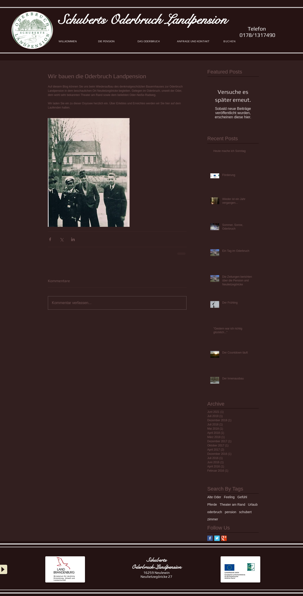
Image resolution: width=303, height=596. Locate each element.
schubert (245, 512)
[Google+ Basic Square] (224, 538)
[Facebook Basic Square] (210, 538)
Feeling (229, 497)
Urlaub (252, 504)
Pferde (212, 504)
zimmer (212, 519)
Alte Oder (214, 497)
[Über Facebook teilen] (50, 239)
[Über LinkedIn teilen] (73, 239)
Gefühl (242, 497)
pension (230, 512)
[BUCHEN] (230, 41)
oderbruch (214, 512)
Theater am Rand (232, 504)
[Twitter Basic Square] (217, 538)
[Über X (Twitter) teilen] (61, 239)
